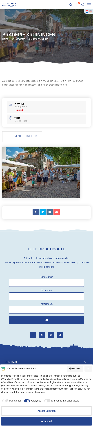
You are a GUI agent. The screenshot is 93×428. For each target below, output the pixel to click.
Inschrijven (46, 320)
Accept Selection (47, 410)
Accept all (46, 421)
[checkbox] (11, 401)
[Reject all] (88, 369)
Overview (75, 368)
